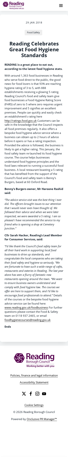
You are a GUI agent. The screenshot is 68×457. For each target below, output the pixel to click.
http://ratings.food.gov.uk (21, 120)
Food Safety (33, 32)
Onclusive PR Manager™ (42, 419)
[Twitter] (24, 394)
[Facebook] (31, 394)
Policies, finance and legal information (34, 375)
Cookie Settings (34, 405)
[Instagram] (37, 394)
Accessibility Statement (34, 382)
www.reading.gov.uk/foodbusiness (26, 307)
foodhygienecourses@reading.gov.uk (28, 320)
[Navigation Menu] (61, 5)
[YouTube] (44, 394)
